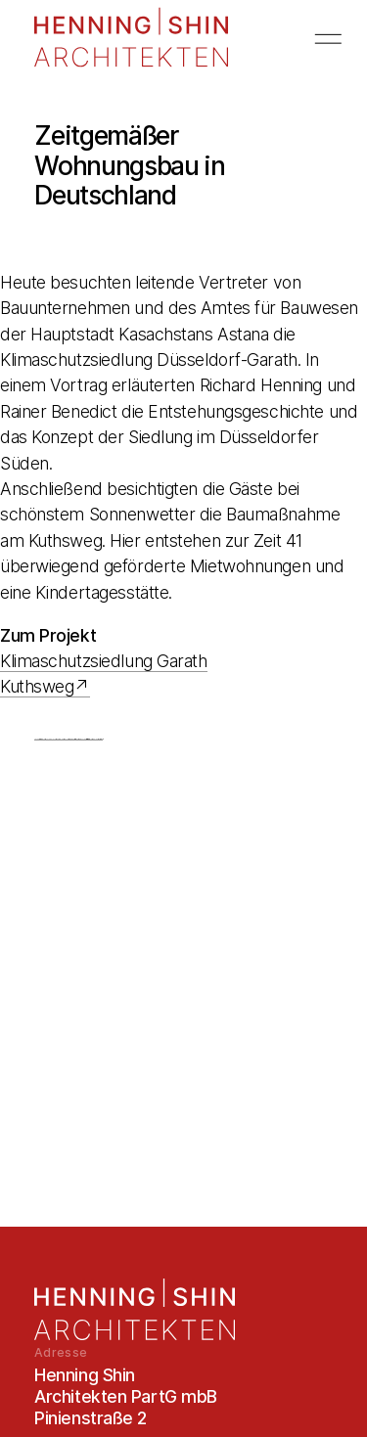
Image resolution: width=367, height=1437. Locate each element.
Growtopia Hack (76, 739)
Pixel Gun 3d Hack (71, 739)
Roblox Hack (36, 739)
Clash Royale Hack (82, 739)
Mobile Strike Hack (100, 739)
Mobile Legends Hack (94, 739)
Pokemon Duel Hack (60, 739)
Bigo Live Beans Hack (42, 739)
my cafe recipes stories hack (87, 739)
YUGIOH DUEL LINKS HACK (51, 739)
